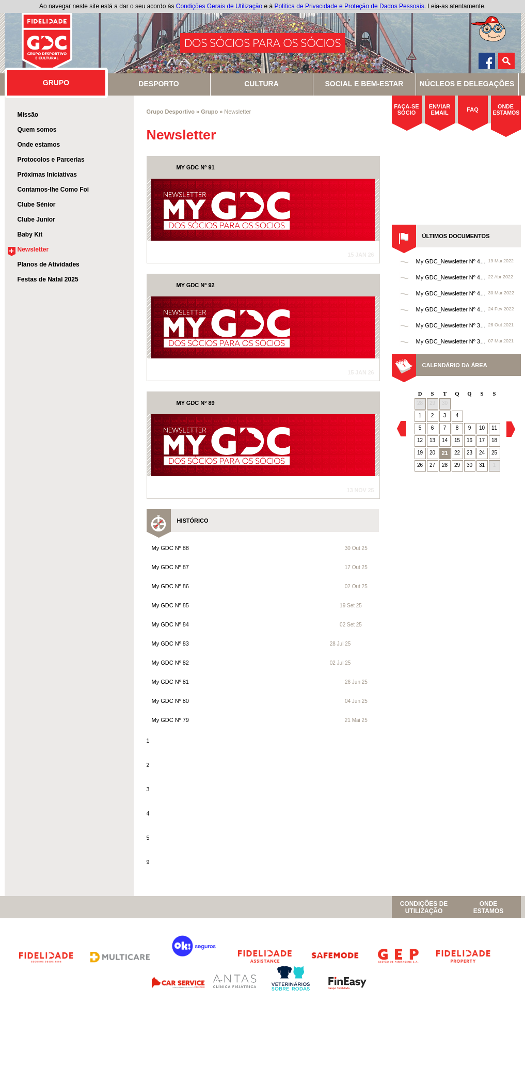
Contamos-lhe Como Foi (53, 189)
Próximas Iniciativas (47, 174)
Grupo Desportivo (171, 111)
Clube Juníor (36, 219)
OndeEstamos (488, 907)
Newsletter (33, 249)
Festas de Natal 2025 (48, 279)
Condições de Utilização (424, 907)
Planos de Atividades (48, 264)
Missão (28, 114)
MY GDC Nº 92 (196, 285)
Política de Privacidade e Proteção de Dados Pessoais (349, 6)
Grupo (209, 111)
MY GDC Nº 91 (196, 167)
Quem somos (37, 129)
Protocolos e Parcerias (51, 159)
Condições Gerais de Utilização (219, 6)
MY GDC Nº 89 (196, 403)
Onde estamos (39, 144)
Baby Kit (30, 234)
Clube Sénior (37, 204)
